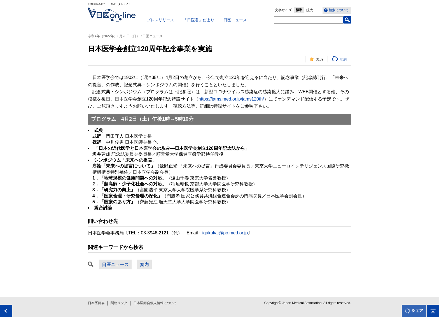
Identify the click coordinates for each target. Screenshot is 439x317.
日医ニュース (235, 20)
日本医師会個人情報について (155, 303)
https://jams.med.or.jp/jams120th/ (231, 99)
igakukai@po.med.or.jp (225, 232)
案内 (144, 264)
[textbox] (308, 20)
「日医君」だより (198, 20)
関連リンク (119, 303)
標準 (299, 10)
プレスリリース (160, 20)
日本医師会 (96, 303)
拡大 (309, 10)
